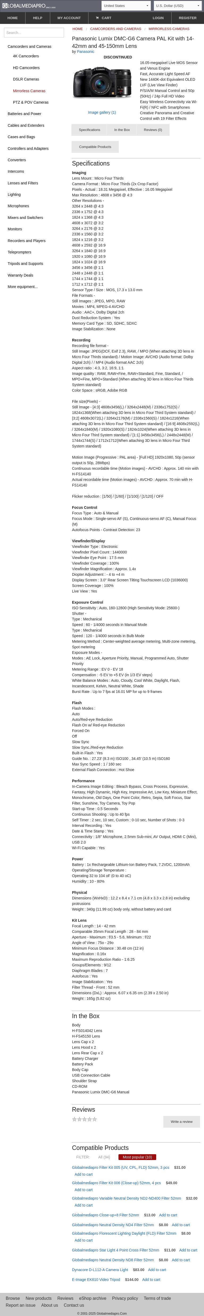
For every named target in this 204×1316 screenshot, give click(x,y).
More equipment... (23, 287)
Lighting (14, 194)
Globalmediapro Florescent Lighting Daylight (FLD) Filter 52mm (124, 1233)
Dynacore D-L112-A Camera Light (100, 1270)
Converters (17, 160)
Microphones (18, 206)
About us (49, 1305)
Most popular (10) (137, 1157)
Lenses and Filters (23, 183)
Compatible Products (95, 147)
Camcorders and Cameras (29, 46)
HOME (12, 18)
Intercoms (16, 171)
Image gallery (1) (102, 112)
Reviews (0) (153, 130)
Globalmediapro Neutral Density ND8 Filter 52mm (113, 1260)
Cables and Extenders (26, 125)
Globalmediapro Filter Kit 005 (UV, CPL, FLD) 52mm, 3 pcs (120, 1167)
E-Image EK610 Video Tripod (96, 1279)
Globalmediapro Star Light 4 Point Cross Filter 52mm (115, 1250)
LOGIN (158, 18)
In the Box (122, 130)
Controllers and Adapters (28, 148)
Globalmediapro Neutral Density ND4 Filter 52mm (113, 1225)
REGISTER (188, 18)
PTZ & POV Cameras (31, 102)
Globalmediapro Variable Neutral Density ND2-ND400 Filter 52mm (126, 1198)
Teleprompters (19, 252)
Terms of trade (157, 1298)
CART (103, 18)
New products (39, 1298)
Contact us (74, 1305)
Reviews (65, 1298)
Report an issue (21, 1305)
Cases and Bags (21, 137)
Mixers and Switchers (25, 217)
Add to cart (84, 1174)
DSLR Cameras (26, 79)
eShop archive (92, 1298)
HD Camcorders (26, 68)
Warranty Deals (20, 275)
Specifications (89, 130)
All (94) (104, 1157)
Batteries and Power (24, 114)
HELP (37, 18)
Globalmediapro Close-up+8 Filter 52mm (105, 1215)
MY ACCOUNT (69, 18)
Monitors (15, 229)
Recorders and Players (26, 241)
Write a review (182, 1122)
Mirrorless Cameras (29, 91)
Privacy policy (125, 1298)
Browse (13, 1298)
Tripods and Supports (25, 263)
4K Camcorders (26, 56)
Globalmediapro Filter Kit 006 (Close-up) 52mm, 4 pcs (116, 1183)
